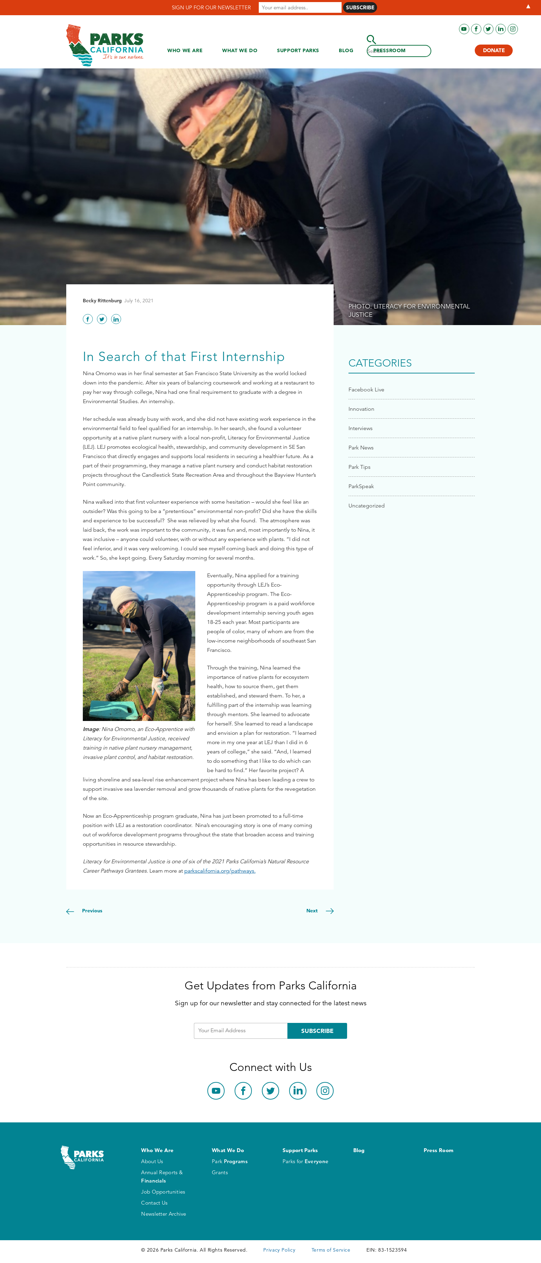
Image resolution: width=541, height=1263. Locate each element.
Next (312, 911)
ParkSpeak (361, 486)
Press (389, 50)
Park (230, 1161)
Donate (494, 50)
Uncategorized (366, 505)
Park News (361, 447)
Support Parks (298, 50)
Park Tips (359, 467)
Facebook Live (366, 389)
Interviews (360, 428)
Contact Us (154, 1202)
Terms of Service (331, 1250)
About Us (152, 1161)
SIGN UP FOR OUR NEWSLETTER (211, 7)
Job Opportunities (163, 1191)
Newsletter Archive (163, 1213)
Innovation (361, 409)
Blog (346, 50)
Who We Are (185, 50)
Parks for (305, 1161)
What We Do (239, 50)
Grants (220, 1172)
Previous (91, 911)
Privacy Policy (279, 1250)
